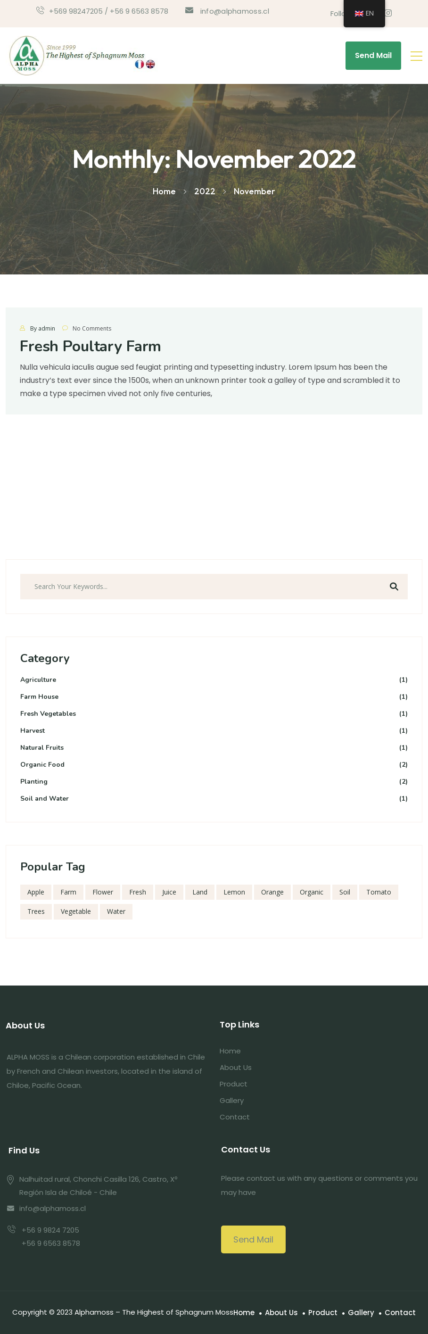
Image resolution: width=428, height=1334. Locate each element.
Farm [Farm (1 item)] (68, 891)
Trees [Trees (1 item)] (36, 911)
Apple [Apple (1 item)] (35, 891)
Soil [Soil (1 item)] (344, 891)
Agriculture (214, 680)
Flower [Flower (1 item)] (102, 891)
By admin (42, 328)
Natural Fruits (214, 748)
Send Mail (373, 55)
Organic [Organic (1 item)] (311, 891)
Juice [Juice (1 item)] (169, 891)
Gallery (232, 1100)
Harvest (214, 731)
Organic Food (214, 765)
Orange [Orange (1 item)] (272, 891)
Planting (214, 782)
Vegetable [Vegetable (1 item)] (76, 911)
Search (393, 586)
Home (230, 1051)
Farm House (214, 697)
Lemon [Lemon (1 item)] (234, 891)
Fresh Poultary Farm (90, 346)
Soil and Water (214, 799)
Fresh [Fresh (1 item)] (137, 891)
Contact (235, 1117)
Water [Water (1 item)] (116, 911)
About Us (236, 1067)
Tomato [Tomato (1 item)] (378, 891)
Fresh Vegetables (214, 714)
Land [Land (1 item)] (199, 891)
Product (233, 1084)
